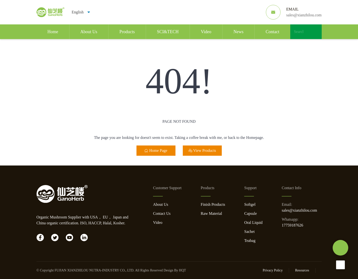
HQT (182, 270)
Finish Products (213, 204)
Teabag (249, 240)
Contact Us (162, 213)
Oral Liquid (253, 222)
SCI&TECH (168, 31)
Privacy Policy (273, 270)
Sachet (249, 231)
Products (127, 31)
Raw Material (211, 213)
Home (53, 31)
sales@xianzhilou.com (299, 210)
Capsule (250, 213)
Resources (302, 270)
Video (206, 31)
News (238, 31)
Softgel (249, 204)
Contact (272, 31)
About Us (88, 31)
